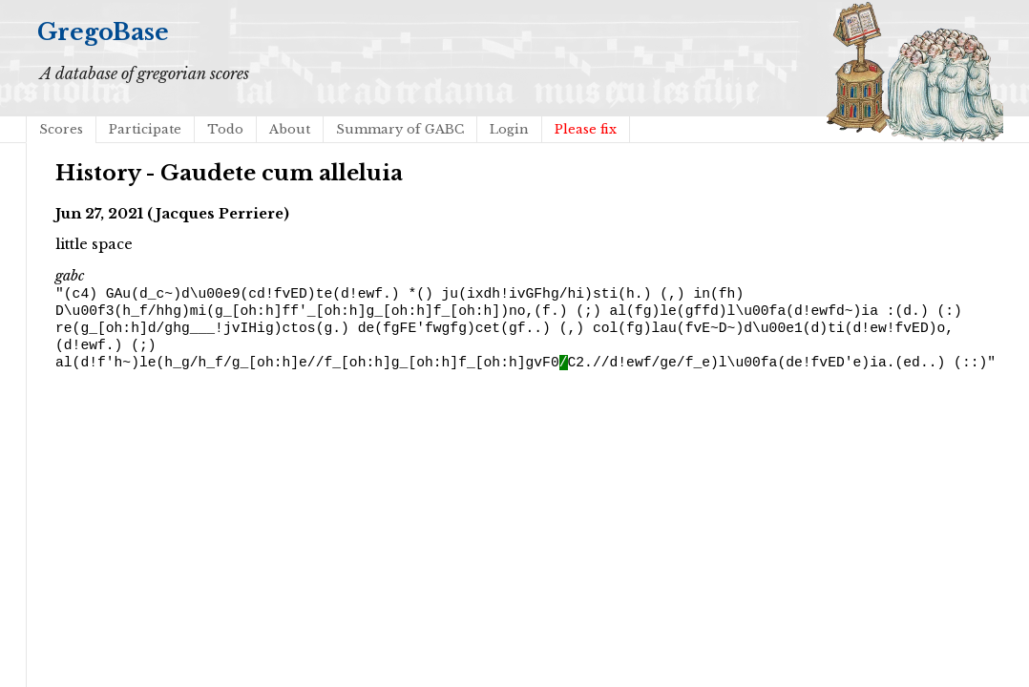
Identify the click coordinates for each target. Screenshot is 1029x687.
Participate (145, 129)
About (289, 129)
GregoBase (103, 32)
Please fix (586, 129)
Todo (225, 129)
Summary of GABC (400, 129)
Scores (61, 129)
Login (509, 129)
